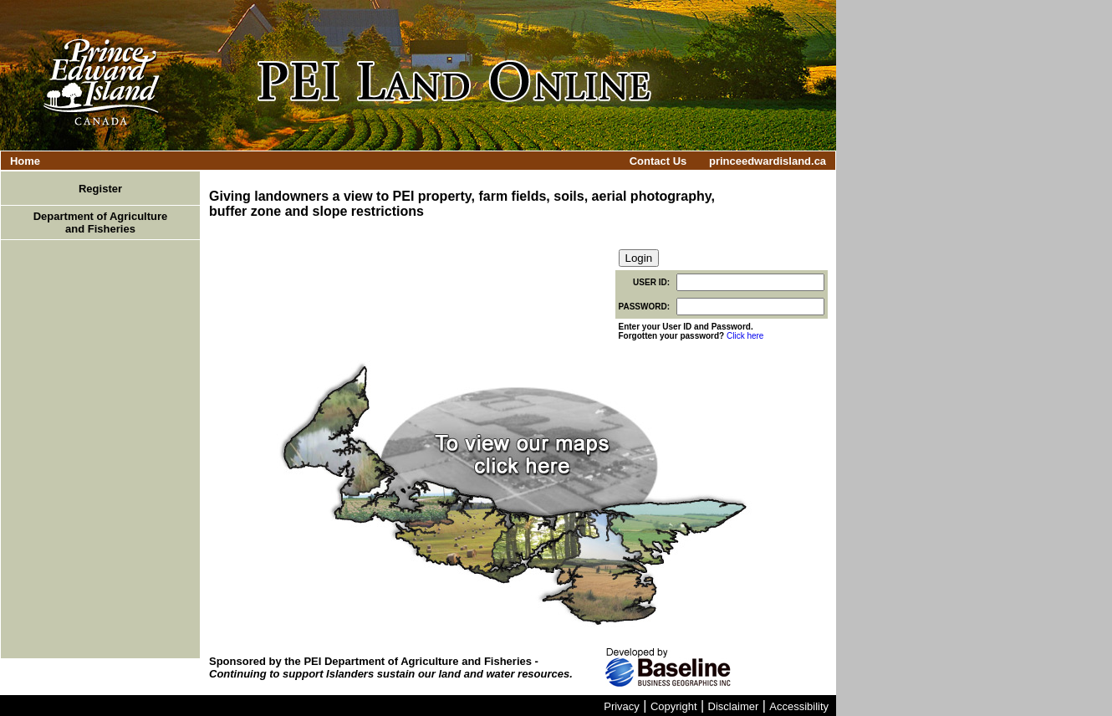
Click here (745, 335)
